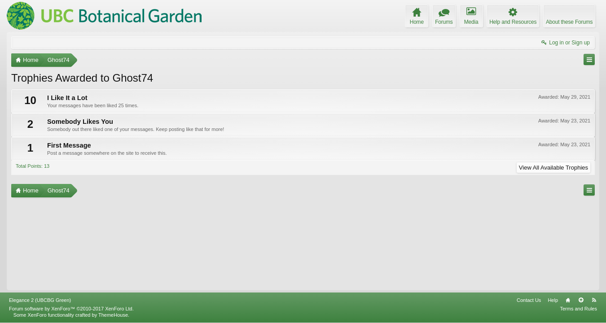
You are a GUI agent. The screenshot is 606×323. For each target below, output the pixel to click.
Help (553, 300)
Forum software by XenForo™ (71, 308)
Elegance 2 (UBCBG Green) (40, 300)
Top (581, 300)
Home (568, 300)
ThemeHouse (113, 315)
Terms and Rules (578, 308)
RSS (594, 300)
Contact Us (529, 300)
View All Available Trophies (553, 167)
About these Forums (569, 22)
